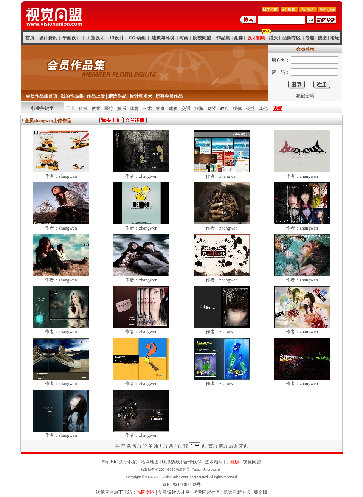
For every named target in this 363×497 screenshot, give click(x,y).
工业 (70, 108)
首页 (29, 37)
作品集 (223, 37)
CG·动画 (137, 37)
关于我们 (128, 461)
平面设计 (71, 37)
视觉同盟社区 (206, 492)
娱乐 (121, 108)
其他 (263, 108)
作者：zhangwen (61, 176)
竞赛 (238, 37)
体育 (134, 108)
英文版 (260, 492)
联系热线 (171, 461)
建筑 (173, 108)
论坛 (334, 37)
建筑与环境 (163, 37)
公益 (250, 108)
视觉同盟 (252, 461)
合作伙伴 (192, 461)
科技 (83, 108)
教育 (96, 108)
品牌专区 (291, 37)
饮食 (160, 108)
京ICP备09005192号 (181, 484)
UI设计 (117, 37)
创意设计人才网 (174, 492)
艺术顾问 (214, 461)
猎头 (273, 37)
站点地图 (150, 461)
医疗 (108, 108)
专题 (309, 37)
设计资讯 (48, 37)
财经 (211, 108)
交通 (186, 108)
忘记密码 (305, 95)
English (109, 461)
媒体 (237, 108)
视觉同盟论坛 (236, 492)
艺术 (147, 108)
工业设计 (95, 37)
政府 (224, 108)
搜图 (322, 37)
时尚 (183, 37)
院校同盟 (202, 37)
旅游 (198, 108)
